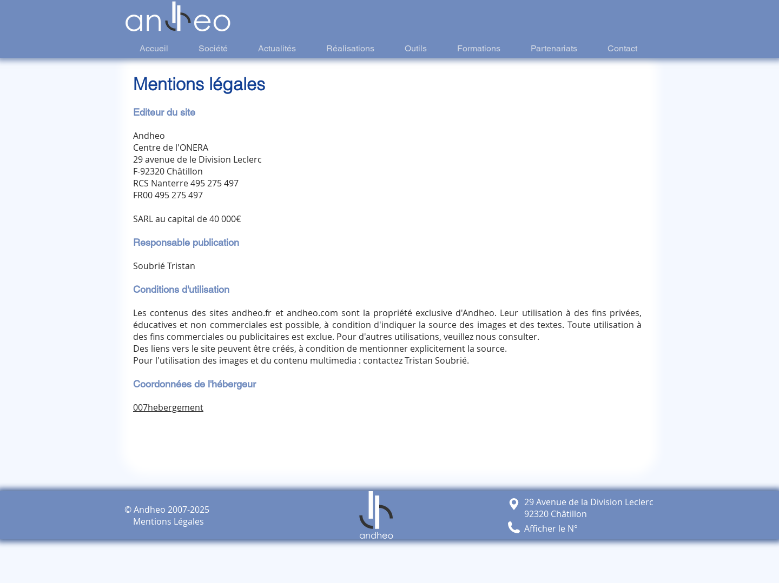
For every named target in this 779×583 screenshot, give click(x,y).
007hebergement (168, 407)
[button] (514, 527)
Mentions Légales (164, 521)
